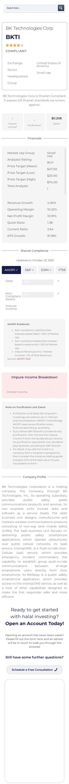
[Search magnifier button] (61, 8)
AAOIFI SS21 (24, 358)
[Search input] (31, 8)
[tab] (11, 270)
